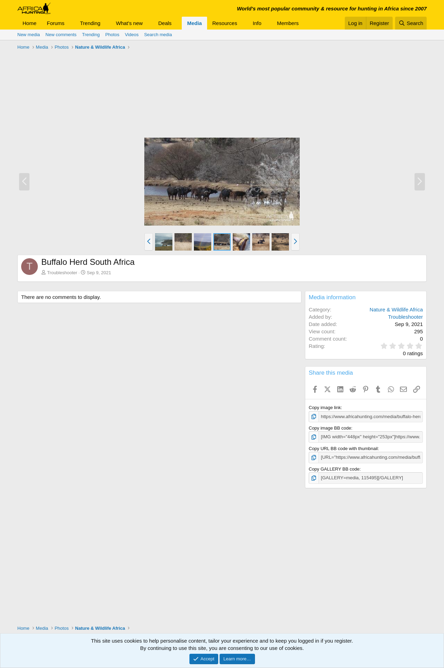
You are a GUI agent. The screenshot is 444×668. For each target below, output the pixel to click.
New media (28, 34)
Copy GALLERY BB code (334, 468)
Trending (90, 23)
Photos (112, 34)
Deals (164, 23)
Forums (56, 23)
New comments (61, 34)
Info (257, 23)
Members (288, 23)
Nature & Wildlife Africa (396, 309)
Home (29, 23)
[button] (70, 23)
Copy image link (325, 407)
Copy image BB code (330, 428)
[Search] (411, 23)
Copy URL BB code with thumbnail (343, 448)
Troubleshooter (62, 272)
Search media (158, 34)
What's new (129, 23)
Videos (132, 34)
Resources (224, 23)
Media (194, 23)
